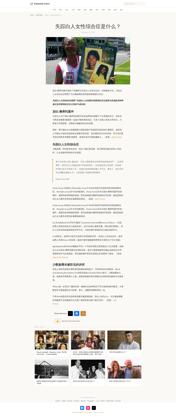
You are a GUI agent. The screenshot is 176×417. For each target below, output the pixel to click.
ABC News (116, 137)
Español (69, 401)
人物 (72, 10)
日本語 (64, 401)
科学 (54, 10)
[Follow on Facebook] (82, 408)
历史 (66, 10)
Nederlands (110, 401)
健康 (91, 10)
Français (76, 401)
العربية (97, 401)
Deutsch (83, 401)
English (57, 401)
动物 (78, 10)
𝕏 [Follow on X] (94, 408)
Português (90, 401)
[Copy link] (83, 313)
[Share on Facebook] (76, 313)
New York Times (60, 257)
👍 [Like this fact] (57, 321)
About (90, 412)
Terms (96, 412)
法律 (103, 10)
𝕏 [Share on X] (70, 313)
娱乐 (60, 10)
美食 (115, 10)
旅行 (97, 10)
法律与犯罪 (39, 15)
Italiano (102, 401)
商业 (121, 10)
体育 (85, 10)
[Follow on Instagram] (88, 408)
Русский (118, 401)
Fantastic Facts (82, 412)
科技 (109, 10)
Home (32, 15)
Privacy (101, 412)
